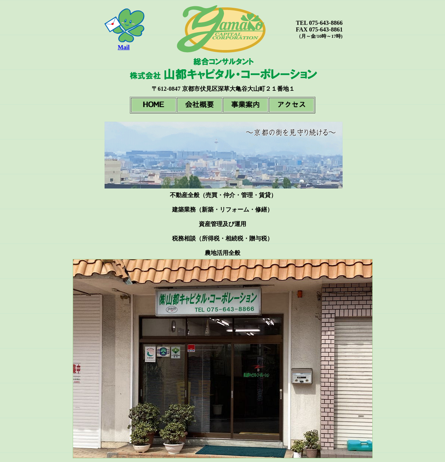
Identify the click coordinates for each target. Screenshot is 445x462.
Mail (124, 47)
